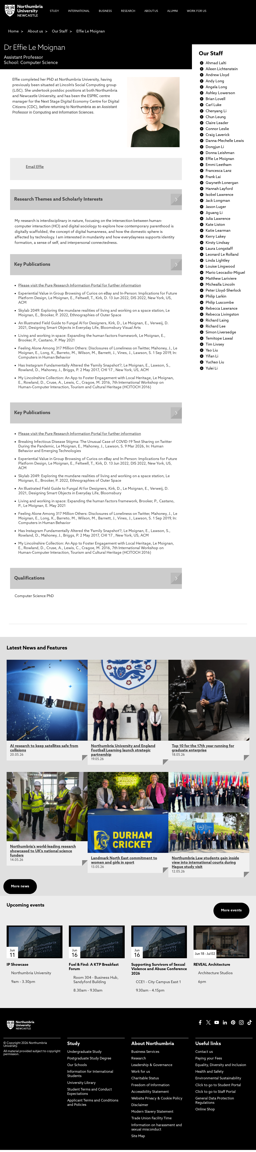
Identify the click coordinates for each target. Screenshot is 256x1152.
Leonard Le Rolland (222, 255)
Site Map (138, 1138)
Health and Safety (209, 1074)
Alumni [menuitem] (172, 11)
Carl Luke (213, 105)
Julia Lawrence (218, 219)
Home (13, 31)
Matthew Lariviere (221, 279)
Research (138, 1060)
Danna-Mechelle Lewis (225, 141)
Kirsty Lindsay (217, 243)
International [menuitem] (79, 11)
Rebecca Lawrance (221, 309)
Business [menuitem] (105, 11)
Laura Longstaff (219, 249)
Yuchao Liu (215, 362)
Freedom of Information (150, 1087)
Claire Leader (217, 123)
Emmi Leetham (219, 165)
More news (20, 888)
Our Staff (59, 31)
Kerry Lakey (216, 237)
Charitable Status (145, 1080)
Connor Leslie (217, 129)
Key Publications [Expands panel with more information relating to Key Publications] (33, 265)
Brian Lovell (215, 99)
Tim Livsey (215, 344)
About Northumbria (152, 1046)
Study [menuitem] (54, 11)
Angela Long (216, 87)
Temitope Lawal (219, 339)
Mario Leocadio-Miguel (225, 273)
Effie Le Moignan (90, 31)
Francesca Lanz (219, 171)
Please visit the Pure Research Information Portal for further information (79, 287)
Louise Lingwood (220, 267)
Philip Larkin (216, 296)
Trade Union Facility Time (151, 1120)
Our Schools (77, 1067)
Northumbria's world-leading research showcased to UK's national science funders (43, 853)
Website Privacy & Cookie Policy (156, 1100)
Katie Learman (218, 231)
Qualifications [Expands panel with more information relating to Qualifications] (30, 580)
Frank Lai (213, 177)
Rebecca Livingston (222, 315)
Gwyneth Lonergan (222, 183)
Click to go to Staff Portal (215, 1094)
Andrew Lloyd (217, 75)
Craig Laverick (217, 135)
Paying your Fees (208, 1060)
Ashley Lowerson (220, 93)
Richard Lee (216, 326)
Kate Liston (215, 225)
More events (231, 912)
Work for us (140, 1074)
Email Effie (35, 167)
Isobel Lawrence (219, 195)
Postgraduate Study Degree (89, 1060)
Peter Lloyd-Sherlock (223, 291)
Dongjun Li (215, 147)
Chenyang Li (216, 111)
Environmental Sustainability (218, 1080)
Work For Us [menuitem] (196, 11)
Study (73, 1046)
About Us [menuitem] (151, 11)
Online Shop (205, 1111)
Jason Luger (216, 207)
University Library (81, 1085)
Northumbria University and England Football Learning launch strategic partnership (123, 752)
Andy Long (215, 81)
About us (35, 31)
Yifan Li (212, 356)
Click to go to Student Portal (218, 1087)
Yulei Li (212, 368)
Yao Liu (212, 350)
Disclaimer (139, 1107)
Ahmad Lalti (216, 63)
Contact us (204, 1054)
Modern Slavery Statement (152, 1114)
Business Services (145, 1054)
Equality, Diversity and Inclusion (220, 1067)
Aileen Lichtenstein (222, 69)
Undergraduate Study (84, 1054)
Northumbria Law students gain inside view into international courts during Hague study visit (205, 865)
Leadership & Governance (151, 1067)
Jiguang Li (214, 213)
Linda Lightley (218, 261)
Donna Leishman (220, 153)
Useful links (208, 1046)
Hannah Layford (219, 189)
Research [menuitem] (128, 11)
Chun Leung (216, 117)
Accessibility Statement (150, 1094)
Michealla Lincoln (220, 285)
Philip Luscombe (220, 303)
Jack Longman (218, 201)
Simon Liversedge (221, 332)
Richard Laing (217, 320)
